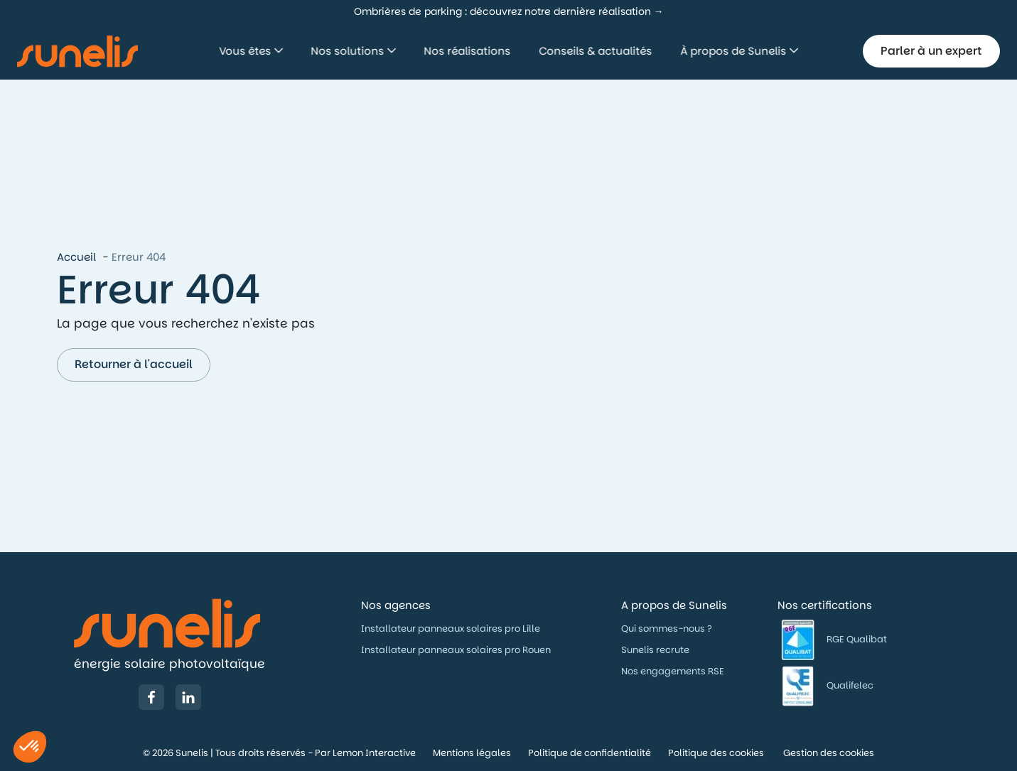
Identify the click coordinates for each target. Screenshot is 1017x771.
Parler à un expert (931, 51)
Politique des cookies (717, 753)
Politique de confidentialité (589, 753)
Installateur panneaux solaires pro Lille (450, 628)
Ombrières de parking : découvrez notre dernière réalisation (502, 11)
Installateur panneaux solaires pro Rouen (456, 650)
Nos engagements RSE (672, 671)
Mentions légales (472, 753)
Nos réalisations (467, 50)
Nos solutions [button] (349, 50)
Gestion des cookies (828, 753)
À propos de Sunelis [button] (735, 50)
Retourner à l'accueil (134, 364)
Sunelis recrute (655, 650)
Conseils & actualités (595, 50)
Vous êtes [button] (247, 50)
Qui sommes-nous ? (667, 628)
